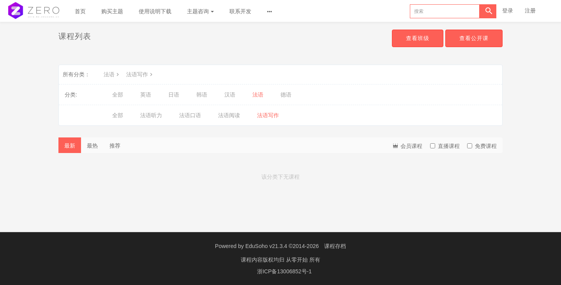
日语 (173, 94)
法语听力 (151, 115)
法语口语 (190, 115)
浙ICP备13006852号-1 (284, 271)
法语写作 (140, 74)
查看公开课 (474, 38)
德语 (285, 94)
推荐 (114, 145)
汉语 (229, 94)
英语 (145, 94)
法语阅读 (229, 115)
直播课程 (445, 146)
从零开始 (297, 260)
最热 (92, 145)
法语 (112, 74)
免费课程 (482, 146)
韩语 (201, 94)
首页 (80, 11)
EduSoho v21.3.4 (266, 246)
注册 (530, 10)
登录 (507, 10)
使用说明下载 (155, 11)
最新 (69, 145)
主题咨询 (200, 11)
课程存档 (335, 246)
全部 (117, 94)
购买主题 (112, 11)
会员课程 (407, 145)
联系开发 (240, 11)
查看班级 (417, 38)
